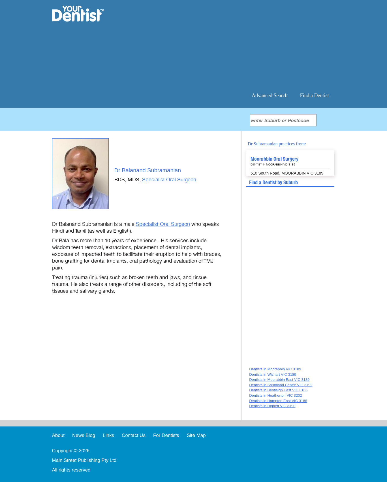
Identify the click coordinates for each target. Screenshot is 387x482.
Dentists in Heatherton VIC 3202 (275, 395)
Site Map (196, 435)
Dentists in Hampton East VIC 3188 (278, 401)
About (58, 435)
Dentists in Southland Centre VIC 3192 (280, 385)
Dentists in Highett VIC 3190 (272, 406)
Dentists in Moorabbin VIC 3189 (275, 369)
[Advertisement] (230, 45)
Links (108, 435)
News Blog (83, 435)
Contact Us (134, 435)
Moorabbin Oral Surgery (274, 159)
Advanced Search (269, 95)
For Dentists (166, 435)
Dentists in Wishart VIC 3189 (272, 374)
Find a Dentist (314, 95)
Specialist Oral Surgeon (169, 180)
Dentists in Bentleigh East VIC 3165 (278, 390)
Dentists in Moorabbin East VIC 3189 (279, 379)
